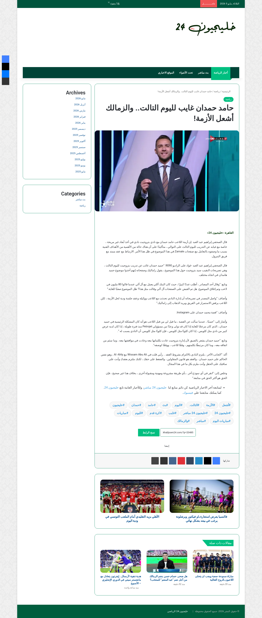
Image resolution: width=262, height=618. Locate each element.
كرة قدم (155, 413)
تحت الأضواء (186, 72)
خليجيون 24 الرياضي (177, 611)
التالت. (193, 405)
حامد (151, 405)
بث (164, 405)
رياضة (217, 91)
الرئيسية (228, 91)
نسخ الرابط (149, 432)
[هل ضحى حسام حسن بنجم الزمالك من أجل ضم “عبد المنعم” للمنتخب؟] (167, 561)
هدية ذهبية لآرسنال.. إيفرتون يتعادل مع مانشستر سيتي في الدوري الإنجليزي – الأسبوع (120, 580)
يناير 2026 (80, 122)
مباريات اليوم (221, 421)
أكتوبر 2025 (79, 141)
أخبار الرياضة (221, 72)
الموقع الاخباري (166, 72)
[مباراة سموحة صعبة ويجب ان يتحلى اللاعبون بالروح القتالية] (213, 561)
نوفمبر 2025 (79, 135)
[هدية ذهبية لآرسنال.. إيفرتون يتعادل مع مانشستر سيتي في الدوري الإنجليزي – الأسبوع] (120, 561)
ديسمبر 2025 (78, 128)
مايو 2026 (80, 98)
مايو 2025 (80, 171)
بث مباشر (203, 72)
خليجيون (117, 405)
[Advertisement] (94, 37)
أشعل (225, 405)
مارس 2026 (79, 110)
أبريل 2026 (79, 104)
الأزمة (209, 405)
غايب (172, 413)
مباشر (200, 421)
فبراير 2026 (79, 116)
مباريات (121, 413)
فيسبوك (188, 392)
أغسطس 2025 (77, 153)
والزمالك (182, 421)
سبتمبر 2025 (79, 147)
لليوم (138, 413)
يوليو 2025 (80, 159)
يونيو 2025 (80, 165)
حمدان (135, 405)
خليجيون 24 (111, 387)
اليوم (178, 405)
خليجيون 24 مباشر (155, 387)
